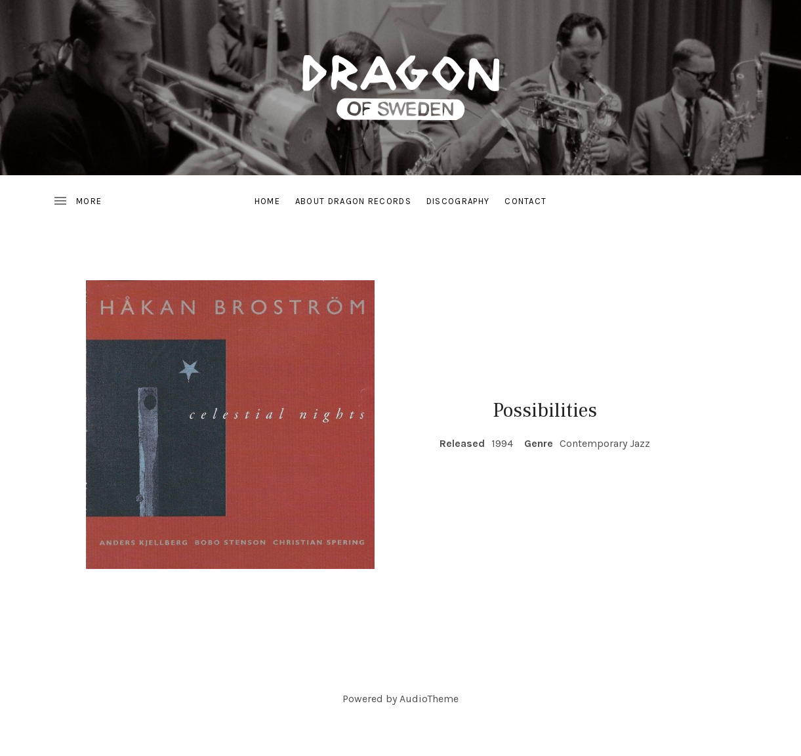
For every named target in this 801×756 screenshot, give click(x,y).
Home (267, 201)
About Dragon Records (353, 201)
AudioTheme (429, 698)
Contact (525, 201)
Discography (457, 201)
